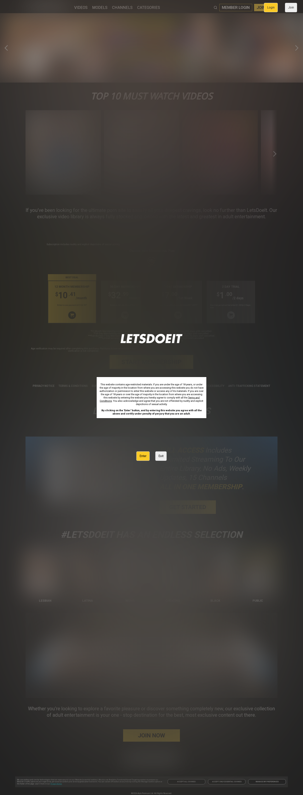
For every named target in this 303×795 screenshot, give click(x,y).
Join (291, 7)
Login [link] (271, 7)
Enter (143, 456)
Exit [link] (160, 456)
